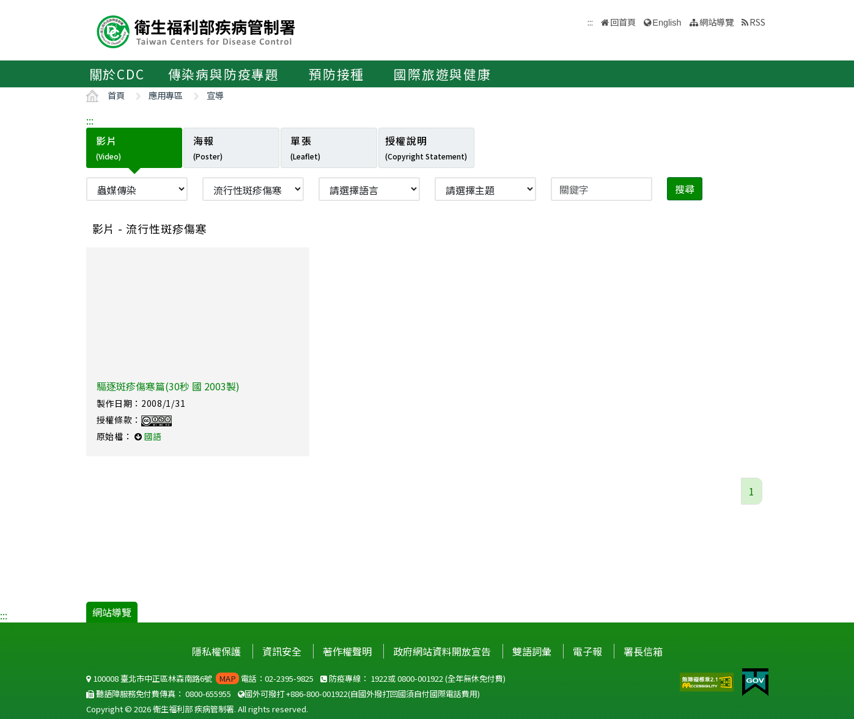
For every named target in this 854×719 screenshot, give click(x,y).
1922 (379, 678)
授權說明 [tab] (426, 147)
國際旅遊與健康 (442, 74)
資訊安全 (281, 651)
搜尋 (684, 188)
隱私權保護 (216, 651)
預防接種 (336, 74)
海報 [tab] (208, 147)
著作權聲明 (347, 651)
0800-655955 (208, 693)
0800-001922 (420, 678)
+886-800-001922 (317, 693)
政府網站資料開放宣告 (442, 651)
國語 (152, 436)
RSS (757, 21)
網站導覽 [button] (716, 21)
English (666, 22)
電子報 (587, 651)
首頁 (116, 95)
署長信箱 (643, 651)
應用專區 (166, 95)
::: (90, 120)
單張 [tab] (305, 147)
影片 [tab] (108, 147)
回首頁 (623, 21)
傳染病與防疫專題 (223, 74)
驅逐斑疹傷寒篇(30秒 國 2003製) (168, 386)
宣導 (215, 95)
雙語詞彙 (531, 651)
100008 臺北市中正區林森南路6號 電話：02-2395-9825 (200, 678)
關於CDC (117, 74)
